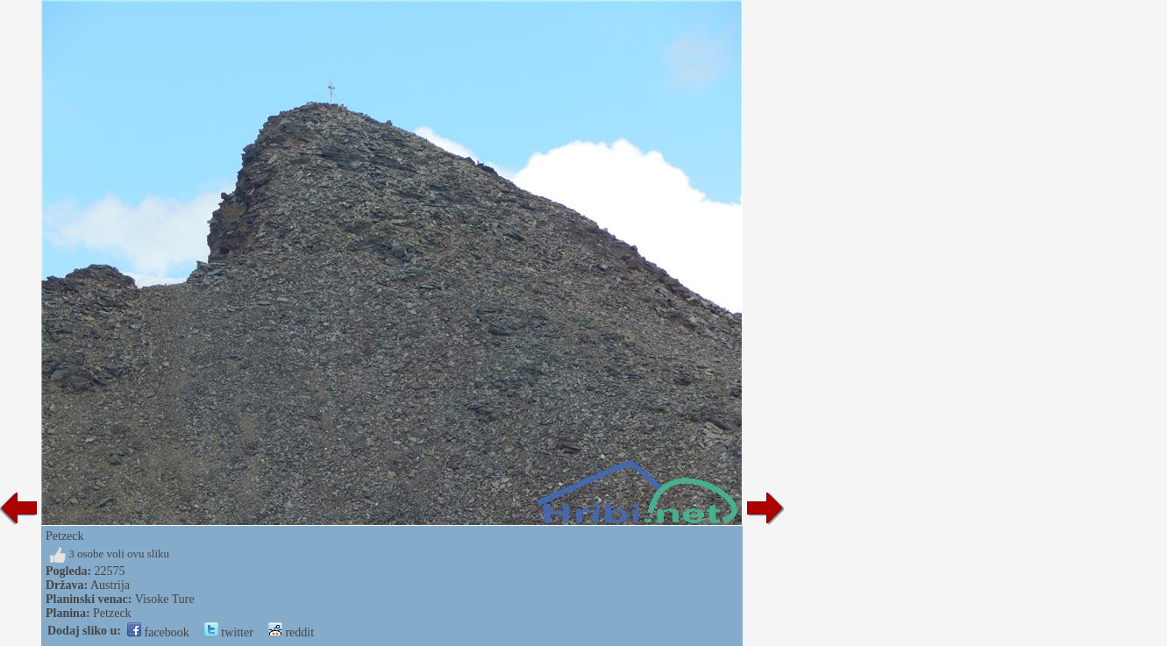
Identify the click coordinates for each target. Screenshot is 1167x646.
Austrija (110, 585)
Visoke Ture (165, 599)
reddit (291, 632)
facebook (158, 632)
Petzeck (112, 613)
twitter (228, 632)
